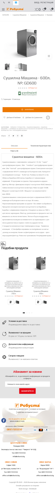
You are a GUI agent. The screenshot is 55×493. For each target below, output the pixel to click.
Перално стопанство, (18, 127)
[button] (39, 9)
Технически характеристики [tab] (41, 146)
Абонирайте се (27, 391)
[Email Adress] (27, 384)
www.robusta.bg (17, 421)
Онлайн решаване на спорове (27, 485)
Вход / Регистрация (43, 2)
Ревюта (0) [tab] (14, 151)
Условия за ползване (37, 409)
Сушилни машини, (34, 127)
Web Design (23, 489)
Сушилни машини (19, 15)
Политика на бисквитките (18, 409)
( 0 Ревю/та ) (32, 88)
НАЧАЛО (5, 15)
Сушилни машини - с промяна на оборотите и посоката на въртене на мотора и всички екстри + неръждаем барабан (27, 128)
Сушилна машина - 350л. (14, 292)
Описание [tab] (14, 146)
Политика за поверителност (27, 412)
